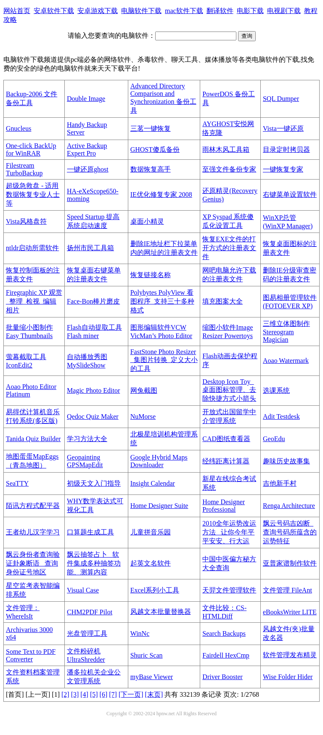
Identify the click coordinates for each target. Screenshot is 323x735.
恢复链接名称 (150, 274)
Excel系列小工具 (154, 590)
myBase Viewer (151, 676)
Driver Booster (222, 676)
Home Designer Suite (159, 505)
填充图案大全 (222, 301)
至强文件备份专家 (229, 169)
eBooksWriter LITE (290, 612)
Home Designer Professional (223, 505)
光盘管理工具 (87, 633)
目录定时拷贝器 (286, 149)
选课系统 (276, 390)
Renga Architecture (289, 505)
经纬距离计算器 (225, 461)
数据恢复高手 (150, 169)
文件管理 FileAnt (287, 590)
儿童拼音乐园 (150, 532)
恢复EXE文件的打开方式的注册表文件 (229, 247)
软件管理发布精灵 (290, 654)
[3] (75, 694)
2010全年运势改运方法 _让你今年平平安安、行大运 (229, 532)
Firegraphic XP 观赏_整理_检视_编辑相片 (34, 301)
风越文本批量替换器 (160, 611)
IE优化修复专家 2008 (161, 194)
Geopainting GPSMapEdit (85, 461)
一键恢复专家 (283, 169)
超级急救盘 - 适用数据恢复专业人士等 (33, 194)
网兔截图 (143, 390)
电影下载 (250, 10)
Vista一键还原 (283, 128)
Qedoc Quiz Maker (93, 416)
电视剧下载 (284, 10)
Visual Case (83, 590)
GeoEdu (274, 438)
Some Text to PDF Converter (31, 655)
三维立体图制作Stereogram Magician (286, 331)
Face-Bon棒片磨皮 (93, 301)
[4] (84, 694)
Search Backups (224, 633)
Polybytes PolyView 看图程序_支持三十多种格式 (162, 301)
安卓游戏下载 (97, 10)
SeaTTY (17, 483)
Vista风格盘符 (26, 221)
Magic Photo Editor (93, 390)
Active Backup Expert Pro (87, 149)
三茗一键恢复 (150, 128)
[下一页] (131, 694)
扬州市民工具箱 (90, 247)
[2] (65, 694)
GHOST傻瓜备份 (155, 149)
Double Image (86, 98)
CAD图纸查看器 (226, 438)
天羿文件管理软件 (229, 590)
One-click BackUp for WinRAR (31, 149)
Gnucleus (18, 128)
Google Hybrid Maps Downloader (159, 461)
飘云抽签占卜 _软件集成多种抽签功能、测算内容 (94, 563)
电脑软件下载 (141, 10)
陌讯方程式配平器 (33, 505)
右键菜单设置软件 (290, 194)
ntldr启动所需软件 (32, 247)
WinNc (140, 633)
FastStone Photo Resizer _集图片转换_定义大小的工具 (164, 360)
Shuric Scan (146, 655)
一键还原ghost (88, 169)
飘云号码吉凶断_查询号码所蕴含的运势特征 (290, 532)
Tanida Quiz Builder (33, 438)
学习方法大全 (87, 438)
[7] (113, 694)
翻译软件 (220, 10)
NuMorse (143, 416)
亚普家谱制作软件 (290, 563)
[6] (104, 694)
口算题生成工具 (90, 532)
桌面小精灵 (147, 221)
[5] (94, 694)
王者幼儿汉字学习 (33, 532)
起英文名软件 (150, 563)
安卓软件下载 (54, 10)
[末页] (154, 694)
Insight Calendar (152, 483)
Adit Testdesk (281, 416)
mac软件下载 (184, 10)
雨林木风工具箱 (225, 149)
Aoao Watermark (286, 360)
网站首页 (16, 10)
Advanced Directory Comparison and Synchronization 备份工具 (163, 98)
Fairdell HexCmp (225, 655)
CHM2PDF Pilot (89, 612)
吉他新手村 (280, 483)
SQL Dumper (281, 98)
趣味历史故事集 (286, 461)
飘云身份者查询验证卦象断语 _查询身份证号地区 (33, 563)
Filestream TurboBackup (24, 169)
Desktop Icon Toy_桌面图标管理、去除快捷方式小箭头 (229, 390)
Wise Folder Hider (287, 676)
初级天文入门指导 (94, 483)
